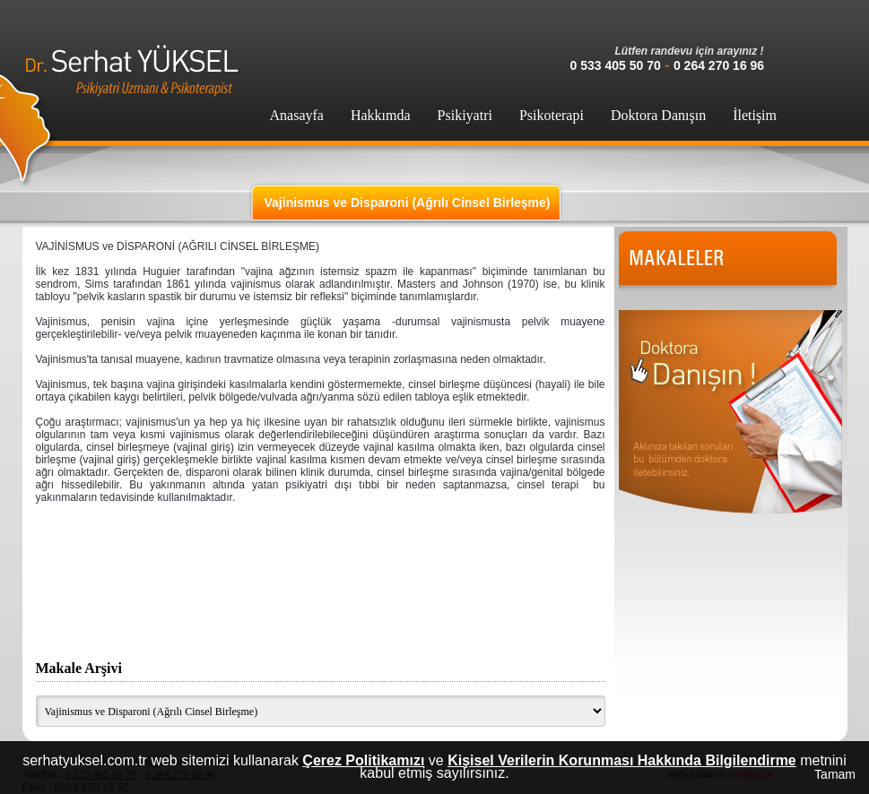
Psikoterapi (551, 115)
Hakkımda (381, 115)
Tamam (835, 774)
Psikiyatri (465, 115)
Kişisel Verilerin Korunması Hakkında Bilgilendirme (622, 760)
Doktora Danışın (658, 115)
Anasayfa (297, 115)
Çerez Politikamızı (363, 760)
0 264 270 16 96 (718, 65)
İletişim (755, 115)
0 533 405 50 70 (615, 65)
